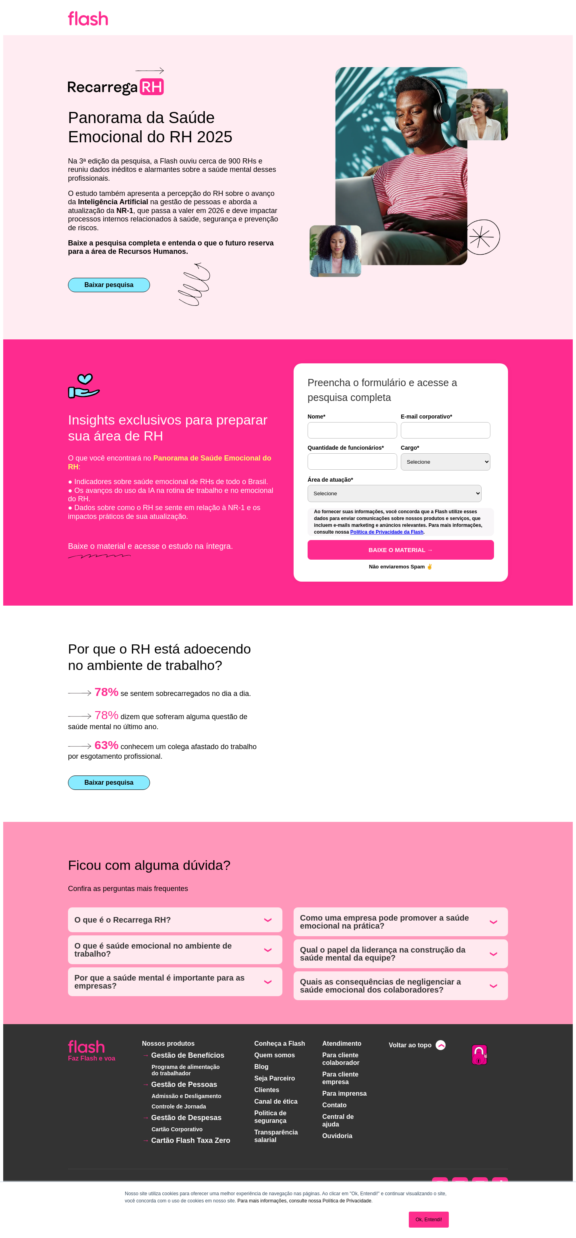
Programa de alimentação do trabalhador (186, 1070)
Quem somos (274, 1054)
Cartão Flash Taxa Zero (190, 1140)
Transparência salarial (276, 1133)
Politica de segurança (270, 1114)
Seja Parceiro (274, 1077)
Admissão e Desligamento (186, 1096)
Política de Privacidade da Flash (387, 532)
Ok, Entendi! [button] (429, 1219)
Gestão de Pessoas (184, 1084)
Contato (334, 1102)
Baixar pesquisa (109, 284)
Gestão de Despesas (186, 1118)
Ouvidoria (337, 1132)
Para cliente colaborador (340, 1058)
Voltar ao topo (410, 1045)
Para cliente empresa (340, 1077)
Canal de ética (276, 1099)
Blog (261, 1066)
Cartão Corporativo (177, 1129)
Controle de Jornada (179, 1106)
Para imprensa (344, 1091)
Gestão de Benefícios (187, 1055)
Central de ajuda (338, 1117)
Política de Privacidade (346, 1201)
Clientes (266, 1088)
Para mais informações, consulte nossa (279, 1201)
